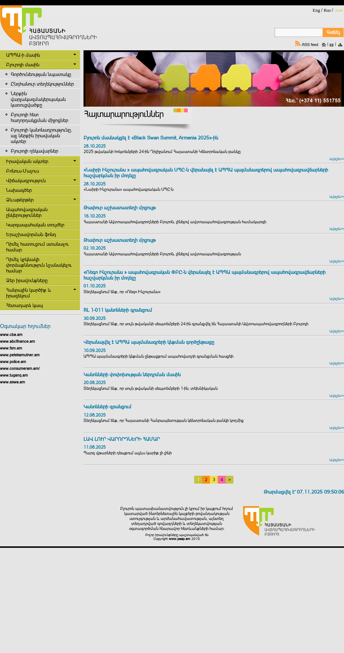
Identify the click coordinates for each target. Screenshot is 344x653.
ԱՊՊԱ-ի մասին (23, 55)
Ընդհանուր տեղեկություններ (42, 84)
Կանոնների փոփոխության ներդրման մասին (132, 374)
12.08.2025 (95, 415)
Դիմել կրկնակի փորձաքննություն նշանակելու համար (39, 265)
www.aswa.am (12, 382)
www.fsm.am (11, 348)
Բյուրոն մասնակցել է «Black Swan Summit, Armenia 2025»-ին (151, 138)
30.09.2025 (95, 318)
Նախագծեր (19, 190)
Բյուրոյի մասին (22, 64)
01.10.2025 (95, 286)
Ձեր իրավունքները (26, 280)
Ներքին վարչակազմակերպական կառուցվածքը (38, 99)
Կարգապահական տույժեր (35, 225)
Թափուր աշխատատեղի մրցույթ (120, 207)
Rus (327, 10)
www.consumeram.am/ (20, 368)
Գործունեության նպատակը (41, 74)
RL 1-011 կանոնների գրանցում (118, 310)
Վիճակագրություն (26, 180)
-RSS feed (309, 44)
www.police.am (13, 361)
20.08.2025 (95, 382)
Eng (316, 10)
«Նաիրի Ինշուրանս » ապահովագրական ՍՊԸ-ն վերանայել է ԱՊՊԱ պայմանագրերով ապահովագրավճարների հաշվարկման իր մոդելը (206, 172)
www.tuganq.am (14, 375)
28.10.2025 (95, 146)
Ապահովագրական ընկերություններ (26, 212)
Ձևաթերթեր (20, 200)
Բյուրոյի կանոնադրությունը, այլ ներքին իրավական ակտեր (41, 135)
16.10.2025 (95, 216)
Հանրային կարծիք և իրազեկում (28, 293)
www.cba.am (11, 334)
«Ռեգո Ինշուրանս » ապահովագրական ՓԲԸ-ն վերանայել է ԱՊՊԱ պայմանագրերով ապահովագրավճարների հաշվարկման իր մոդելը (204, 275)
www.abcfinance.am (17, 341)
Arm (338, 10)
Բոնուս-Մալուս (22, 171)
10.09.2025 (95, 350)
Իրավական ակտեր (27, 161)
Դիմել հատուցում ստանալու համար (37, 246)
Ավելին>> (336, 159)
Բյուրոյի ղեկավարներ (34, 151)
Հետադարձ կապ (24, 305)
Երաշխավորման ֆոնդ (31, 234)
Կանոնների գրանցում (107, 406)
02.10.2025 (95, 248)
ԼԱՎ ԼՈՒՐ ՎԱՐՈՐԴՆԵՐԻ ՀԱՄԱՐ (122, 439)
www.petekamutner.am (20, 355)
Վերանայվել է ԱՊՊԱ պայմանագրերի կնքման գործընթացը (149, 342)
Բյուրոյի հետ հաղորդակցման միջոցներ (39, 117)
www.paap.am (179, 539)
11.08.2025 (95, 447)
